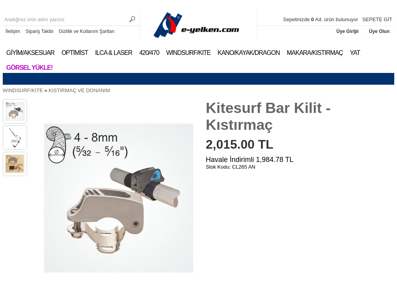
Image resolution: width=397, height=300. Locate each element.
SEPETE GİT (377, 19)
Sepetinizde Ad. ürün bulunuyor (321, 19)
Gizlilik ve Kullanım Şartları (87, 31)
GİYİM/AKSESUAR (30, 52)
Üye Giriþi (348, 31)
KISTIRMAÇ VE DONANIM (79, 90)
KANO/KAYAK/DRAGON (248, 52)
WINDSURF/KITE (188, 52)
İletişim (12, 31)
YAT (355, 52)
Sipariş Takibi (39, 31)
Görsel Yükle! (29, 67)
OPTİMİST (75, 52)
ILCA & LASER (113, 52)
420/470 (149, 52)
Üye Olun (379, 31)
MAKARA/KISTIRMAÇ (315, 52)
